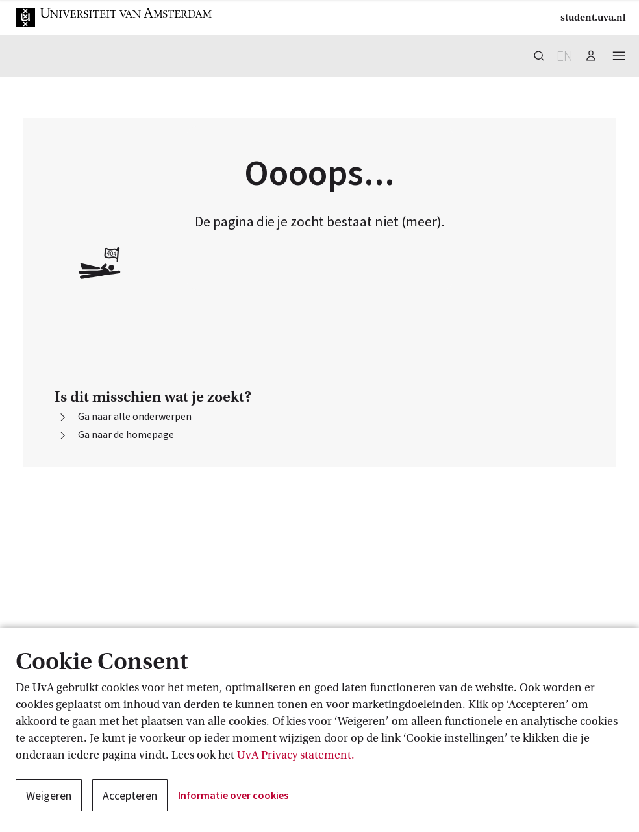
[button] (114, 17)
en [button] (565, 56)
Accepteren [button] (130, 795)
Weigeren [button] (48, 795)
